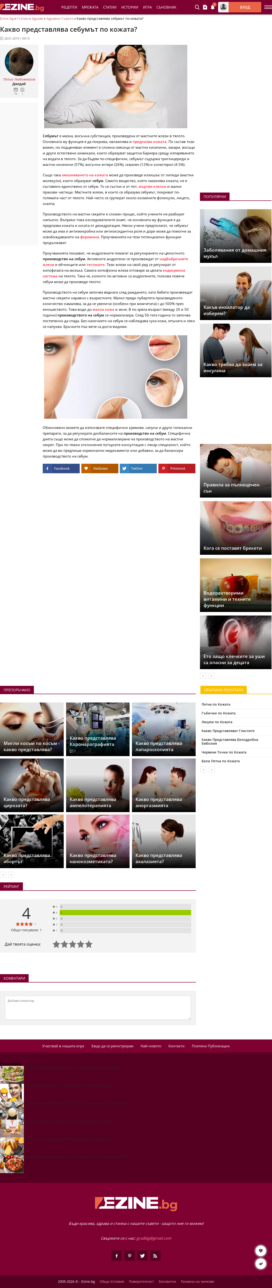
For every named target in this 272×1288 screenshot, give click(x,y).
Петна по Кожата (216, 704)
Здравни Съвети (59, 18)
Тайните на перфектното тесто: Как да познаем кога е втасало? (76, 1103)
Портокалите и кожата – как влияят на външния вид (67, 1085)
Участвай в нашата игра (63, 1046)
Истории (129, 7)
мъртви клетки (152, 186)
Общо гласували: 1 (26, 930)
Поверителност (141, 1281)
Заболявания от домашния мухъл (235, 253)
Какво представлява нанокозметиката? (93, 858)
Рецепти (69, 7)
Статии (109, 7)
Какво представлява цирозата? (27, 802)
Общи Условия (112, 1281)
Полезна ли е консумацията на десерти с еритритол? (68, 1139)
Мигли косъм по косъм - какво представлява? (32, 746)
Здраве (37, 18)
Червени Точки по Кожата (224, 752)
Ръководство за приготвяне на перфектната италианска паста (75, 1157)
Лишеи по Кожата (217, 722)
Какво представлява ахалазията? (159, 858)
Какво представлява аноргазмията (159, 802)
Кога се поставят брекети (233, 548)
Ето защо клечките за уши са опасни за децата (234, 659)
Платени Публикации (211, 1046)
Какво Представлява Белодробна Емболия (230, 741)
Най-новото (151, 1046)
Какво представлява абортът (27, 858)
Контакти (176, 1046)
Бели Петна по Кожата (221, 761)
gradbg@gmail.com (153, 1238)
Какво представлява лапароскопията (159, 746)
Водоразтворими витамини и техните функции (227, 599)
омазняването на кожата (85, 175)
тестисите (96, 264)
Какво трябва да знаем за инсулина (233, 367)
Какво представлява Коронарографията (93, 741)
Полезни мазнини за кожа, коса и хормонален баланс (68, 1121)
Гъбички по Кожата (218, 713)
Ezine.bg (7, 18)
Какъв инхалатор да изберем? (227, 310)
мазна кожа (103, 309)
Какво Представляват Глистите (228, 730)
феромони (89, 236)
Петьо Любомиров (19, 79)
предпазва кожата (150, 141)
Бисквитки (167, 1281)
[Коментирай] (98, 1008)
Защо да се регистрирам (112, 1046)
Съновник (166, 7)
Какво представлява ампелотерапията (93, 802)
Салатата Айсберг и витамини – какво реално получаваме (72, 1067)
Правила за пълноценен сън (231, 488)
